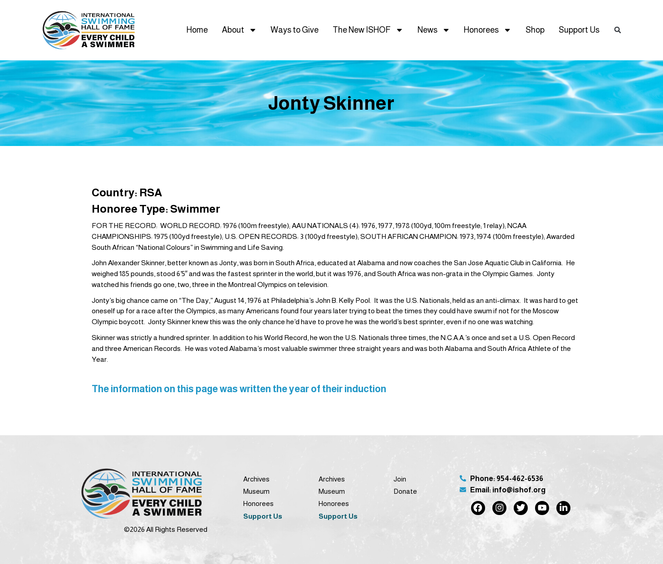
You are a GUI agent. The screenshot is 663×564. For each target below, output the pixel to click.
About (239, 30)
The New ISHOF (368, 30)
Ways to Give (294, 29)
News (433, 30)
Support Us (579, 29)
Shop (535, 29)
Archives (256, 479)
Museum (256, 491)
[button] (618, 30)
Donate (405, 491)
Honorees (487, 30)
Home (197, 29)
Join (399, 479)
